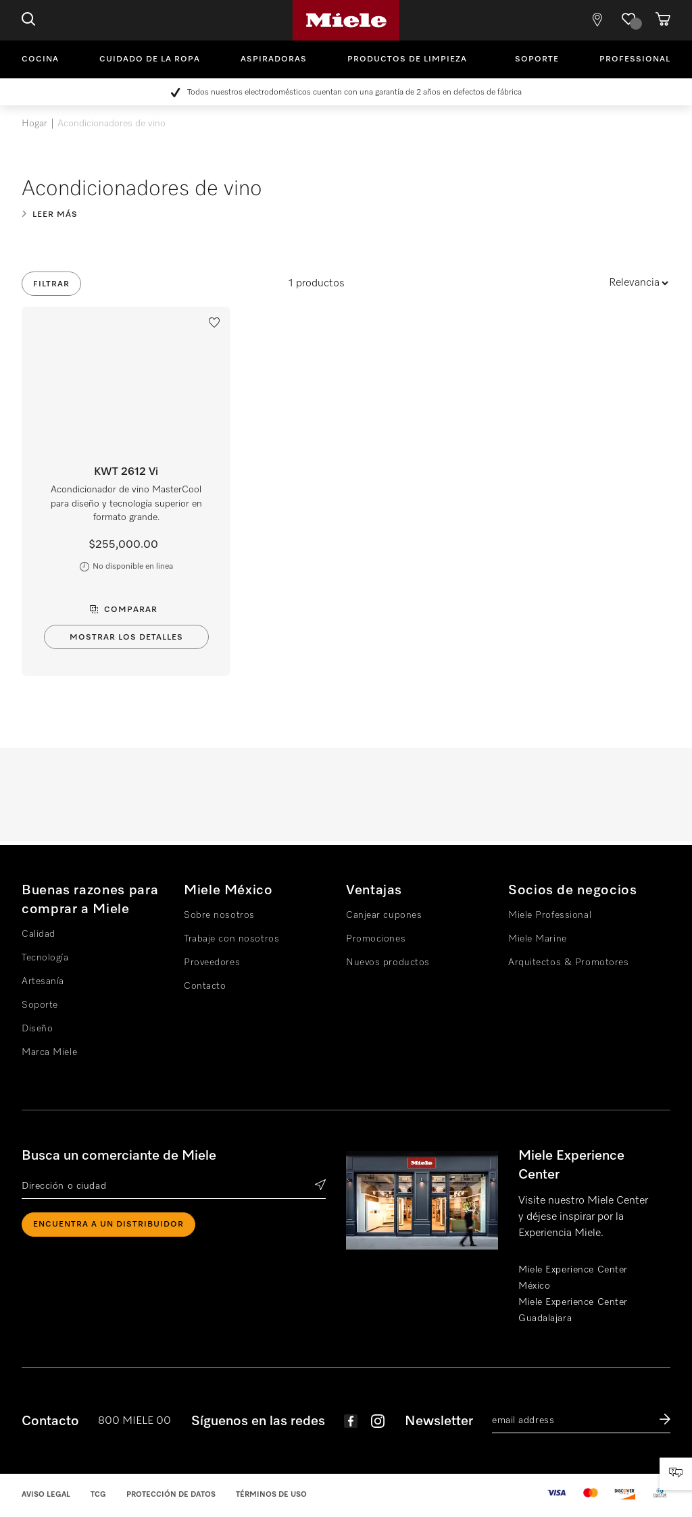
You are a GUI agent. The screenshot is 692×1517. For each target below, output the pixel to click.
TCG (98, 1494)
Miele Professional (549, 915)
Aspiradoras (274, 59)
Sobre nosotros (219, 915)
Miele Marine (537, 939)
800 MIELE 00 (134, 1421)
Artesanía (43, 981)
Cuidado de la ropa (149, 59)
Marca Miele (49, 1052)
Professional (634, 59)
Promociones (375, 939)
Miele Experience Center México (573, 1278)
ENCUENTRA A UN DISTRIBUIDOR (108, 1224)
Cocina (40, 59)
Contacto (205, 986)
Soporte (537, 59)
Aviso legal (46, 1494)
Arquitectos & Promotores (568, 962)
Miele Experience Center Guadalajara (573, 1310)
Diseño (37, 1028)
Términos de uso (271, 1494)
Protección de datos (171, 1494)
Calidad (38, 934)
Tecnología (45, 957)
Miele (346, 20)
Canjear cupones (384, 915)
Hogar (34, 123)
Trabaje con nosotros (231, 939)
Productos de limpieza (407, 59)
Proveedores (212, 962)
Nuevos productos (388, 962)
